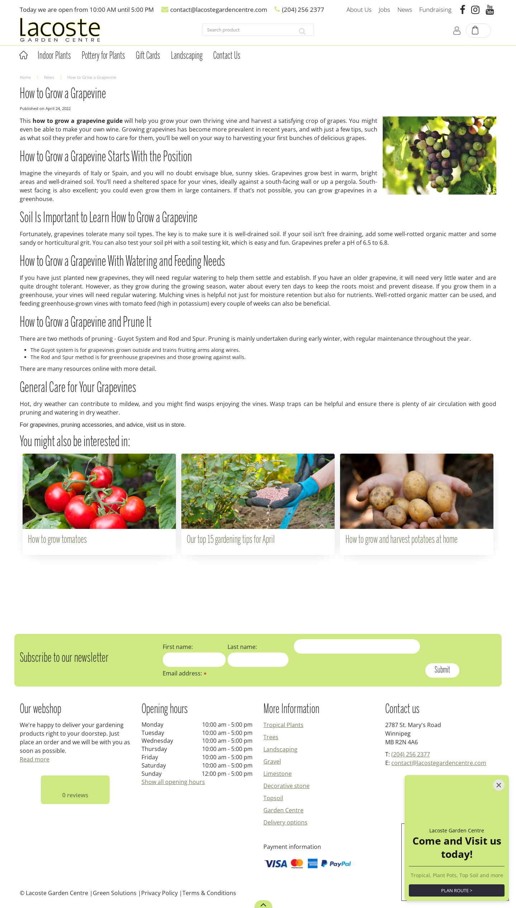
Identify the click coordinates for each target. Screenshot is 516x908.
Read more (34, 759)
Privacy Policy (159, 893)
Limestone (277, 774)
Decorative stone (286, 786)
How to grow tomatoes (57, 540)
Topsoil (273, 798)
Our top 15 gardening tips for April (231, 540)
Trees (270, 737)
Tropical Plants (283, 725)
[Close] (499, 785)
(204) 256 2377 (410, 754)
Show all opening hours (173, 782)
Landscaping (280, 749)
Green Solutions (115, 893)
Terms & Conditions (209, 893)
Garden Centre (283, 810)
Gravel (272, 761)
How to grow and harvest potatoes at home (401, 540)
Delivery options (285, 822)
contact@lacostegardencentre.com (438, 763)
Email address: (185, 673)
